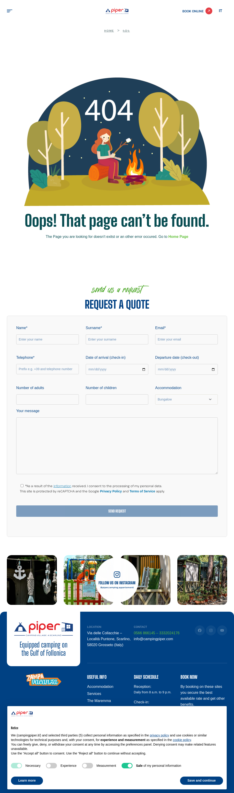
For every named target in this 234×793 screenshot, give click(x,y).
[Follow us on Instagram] (117, 576)
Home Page (178, 237)
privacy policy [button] (159, 735)
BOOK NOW (189, 677)
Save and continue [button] (201, 780)
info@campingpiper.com (153, 639)
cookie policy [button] (182, 740)
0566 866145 (144, 633)
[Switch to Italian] (222, 11)
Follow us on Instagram (117, 582)
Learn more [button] (27, 780)
